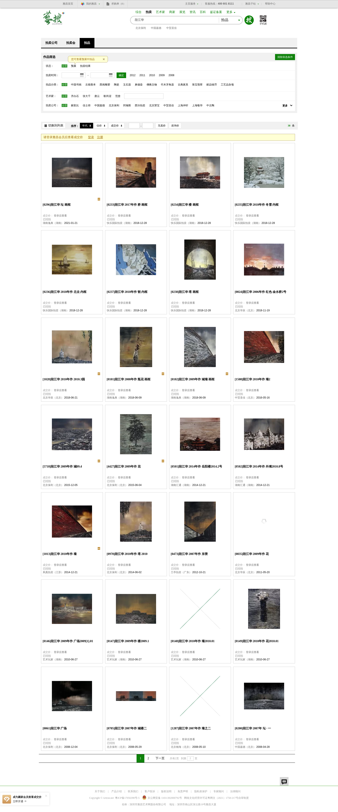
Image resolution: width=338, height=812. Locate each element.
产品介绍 (116, 791)
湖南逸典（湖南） (53, 223)
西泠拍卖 (140, 105)
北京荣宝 (154, 105)
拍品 (87, 42)
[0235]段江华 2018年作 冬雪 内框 (257, 204)
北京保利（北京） (53, 485)
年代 (84, 125)
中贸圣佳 (171, 28)
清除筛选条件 (285, 57)
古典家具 (183, 84)
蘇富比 (75, 105)
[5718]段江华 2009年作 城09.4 (62, 466)
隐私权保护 (200, 791)
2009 (162, 75)
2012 (133, 75)
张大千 (87, 96)
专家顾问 (218, 791)
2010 (152, 75)
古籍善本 (90, 84)
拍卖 (149, 12)
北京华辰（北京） (245, 310)
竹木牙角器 (167, 84)
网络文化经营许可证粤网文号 (211, 797)
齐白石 (75, 96)
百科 (203, 12)
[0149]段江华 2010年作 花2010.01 (257, 641)
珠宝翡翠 (197, 84)
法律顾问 (235, 791)
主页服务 (190, 3)
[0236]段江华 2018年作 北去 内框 (65, 292)
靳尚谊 (107, 96)
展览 (182, 12)
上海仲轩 (183, 105)
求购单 (118, 3)
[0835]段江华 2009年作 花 (252, 554)
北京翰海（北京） (181, 746)
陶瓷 (116, 84)
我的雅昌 (91, 3)
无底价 (162, 125)
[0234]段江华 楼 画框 (185, 204)
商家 (172, 12)
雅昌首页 (68, 3)
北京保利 (140, 28)
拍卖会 (70, 42)
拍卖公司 (51, 42)
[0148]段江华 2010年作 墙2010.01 (193, 641)
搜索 (249, 20)
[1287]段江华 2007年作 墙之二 (191, 728)
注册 (100, 137)
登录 (91, 137)
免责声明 (183, 791)
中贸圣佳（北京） (245, 397)
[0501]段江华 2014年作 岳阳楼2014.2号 (196, 466)
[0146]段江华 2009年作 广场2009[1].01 (68, 641)
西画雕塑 (105, 84)
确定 (121, 75)
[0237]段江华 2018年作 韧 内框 (127, 292)
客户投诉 (150, 791)
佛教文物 (152, 84)
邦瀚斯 (127, 105)
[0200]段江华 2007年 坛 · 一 (253, 728)
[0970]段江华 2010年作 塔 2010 (127, 554)
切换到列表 (55, 125)
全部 (64, 65)
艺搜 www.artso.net (54, 20)
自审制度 (243, 797)
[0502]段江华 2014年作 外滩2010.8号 (259, 466)
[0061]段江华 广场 (55, 728)
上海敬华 (197, 105)
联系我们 (133, 791)
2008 (171, 75)
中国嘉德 (156, 28)
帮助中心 (270, 3)
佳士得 (87, 105)
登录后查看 (60, 215)
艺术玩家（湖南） (53, 659)
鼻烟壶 (139, 84)
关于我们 (100, 791)
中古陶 (210, 105)
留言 (284, 781)
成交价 (115, 125)
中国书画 (76, 84)
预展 (73, 65)
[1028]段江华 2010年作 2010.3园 (64, 379)
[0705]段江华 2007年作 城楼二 (127, 728)
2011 (142, 75)
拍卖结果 (85, 65)
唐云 (97, 96)
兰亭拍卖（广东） (181, 572)
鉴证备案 (216, 12)
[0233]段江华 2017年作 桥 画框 (127, 204)
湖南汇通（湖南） (181, 485)
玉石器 (127, 84)
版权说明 (166, 791)
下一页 (160, 758)
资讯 (193, 12)
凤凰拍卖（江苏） (53, 572)
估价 (99, 125)
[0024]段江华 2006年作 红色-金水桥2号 (261, 292)
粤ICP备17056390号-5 (127, 797)
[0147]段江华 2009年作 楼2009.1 (128, 641)
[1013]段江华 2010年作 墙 (60, 554)
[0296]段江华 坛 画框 (57, 204)
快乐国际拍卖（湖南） (120, 223)
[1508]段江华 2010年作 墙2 (252, 379)
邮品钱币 (211, 84)
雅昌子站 (250, 3)
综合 (138, 12)
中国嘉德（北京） (245, 746)
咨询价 (175, 125)
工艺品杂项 (227, 84)
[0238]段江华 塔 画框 (185, 292)
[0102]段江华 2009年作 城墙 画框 (193, 379)
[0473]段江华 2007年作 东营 (189, 554)
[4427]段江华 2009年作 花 (124, 466)
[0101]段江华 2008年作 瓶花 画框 (129, 379)
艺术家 (160, 12)
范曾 (117, 96)
